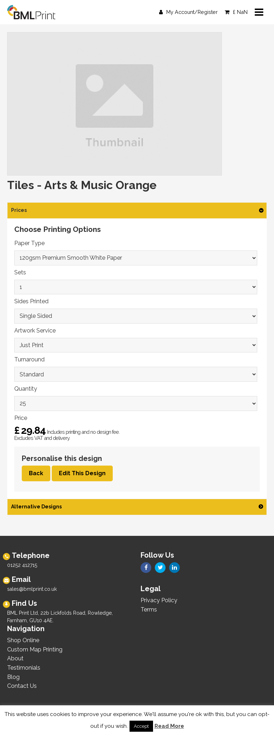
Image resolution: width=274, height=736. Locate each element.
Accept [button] (141, 726)
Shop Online (23, 640)
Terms (149, 609)
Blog (13, 677)
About (15, 658)
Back (36, 473)
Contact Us (22, 685)
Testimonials (23, 667)
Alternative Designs (36, 506)
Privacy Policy (159, 600)
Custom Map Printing (34, 649)
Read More (169, 726)
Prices (19, 210)
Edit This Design (82, 473)
